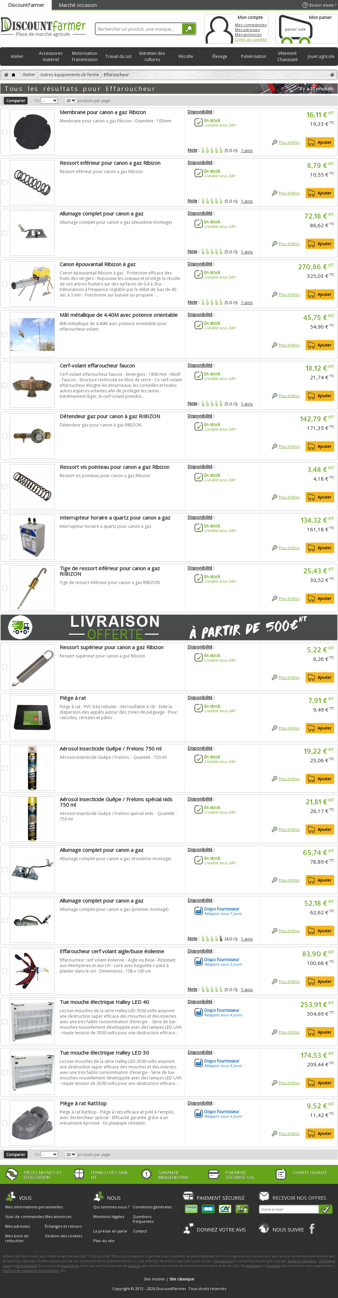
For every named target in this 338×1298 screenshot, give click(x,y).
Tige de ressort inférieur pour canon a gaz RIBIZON (110, 571)
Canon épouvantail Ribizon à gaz (98, 264)
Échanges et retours (63, 1226)
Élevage (219, 56)
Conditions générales (152, 1206)
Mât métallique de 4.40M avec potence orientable (119, 314)
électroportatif (26, 1266)
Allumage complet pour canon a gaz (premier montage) (114, 909)
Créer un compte (251, 39)
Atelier (17, 56)
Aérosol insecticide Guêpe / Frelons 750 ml (110, 748)
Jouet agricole (321, 56)
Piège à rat (73, 697)
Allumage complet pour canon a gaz (101, 213)
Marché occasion (78, 5)
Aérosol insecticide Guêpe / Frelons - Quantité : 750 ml (113, 757)
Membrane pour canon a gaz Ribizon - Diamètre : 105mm (115, 121)
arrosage (273, 1266)
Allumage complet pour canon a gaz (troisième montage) (115, 859)
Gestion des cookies (63, 1236)
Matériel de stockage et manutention (31, 1270)
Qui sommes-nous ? (111, 1206)
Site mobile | (169, 1278)
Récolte (186, 56)
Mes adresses (247, 29)
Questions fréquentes (143, 1219)
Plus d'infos (289, 142)
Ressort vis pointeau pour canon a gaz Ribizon (114, 466)
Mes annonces (248, 34)
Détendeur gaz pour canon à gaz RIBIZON (110, 416)
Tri (37, 100)
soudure (134, 1266)
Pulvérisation (253, 56)
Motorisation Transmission (84, 56)
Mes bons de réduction (17, 1238)
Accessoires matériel (50, 56)
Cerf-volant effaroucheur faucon (97, 365)
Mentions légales (108, 1216)
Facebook (312, 1228)
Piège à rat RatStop (83, 1103)
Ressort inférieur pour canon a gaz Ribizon (110, 162)
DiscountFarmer (26, 5)
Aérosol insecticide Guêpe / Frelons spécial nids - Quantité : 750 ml (118, 816)
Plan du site (104, 1240)
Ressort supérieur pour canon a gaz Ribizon (111, 647)
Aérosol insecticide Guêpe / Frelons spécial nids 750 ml (116, 802)
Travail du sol (118, 56)
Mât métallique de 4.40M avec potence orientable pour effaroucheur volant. (113, 326)
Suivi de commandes (24, 1216)
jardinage (253, 1266)
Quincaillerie (223, 1261)
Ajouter (324, 142)
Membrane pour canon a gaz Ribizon (103, 112)
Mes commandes (251, 24)
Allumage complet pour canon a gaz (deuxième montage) (116, 222)
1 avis (247, 150)
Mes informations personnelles (34, 1207)
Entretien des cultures (152, 56)
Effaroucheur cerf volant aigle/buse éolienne (112, 951)
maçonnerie (70, 1266)
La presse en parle (110, 1231)
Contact (140, 1231)
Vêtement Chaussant (287, 56)
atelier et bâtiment (302, 1261)
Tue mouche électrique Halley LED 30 (104, 1052)
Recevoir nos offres (299, 1198)
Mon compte (219, 28)
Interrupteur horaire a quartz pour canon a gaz (115, 517)
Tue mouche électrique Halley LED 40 (104, 1001)
